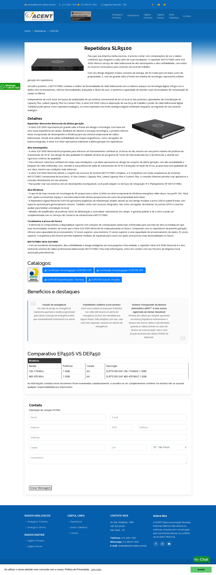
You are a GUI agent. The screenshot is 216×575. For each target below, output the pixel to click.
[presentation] (52, 476)
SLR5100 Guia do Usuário (104, 279)
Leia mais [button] (96, 569)
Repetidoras (133, 15)
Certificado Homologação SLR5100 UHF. (68, 270)
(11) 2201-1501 (68, 4)
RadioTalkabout (174, 16)
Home (28, 31)
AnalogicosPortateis (117, 16)
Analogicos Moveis (37, 527)
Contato (187, 16)
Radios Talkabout (78, 527)
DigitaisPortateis (148, 16)
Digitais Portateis (36, 541)
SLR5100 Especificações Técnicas (64, 279)
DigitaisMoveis (160, 16)
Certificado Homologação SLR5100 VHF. (120, 270)
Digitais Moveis (35, 546)
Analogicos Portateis (38, 522)
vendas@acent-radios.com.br (41, 4)
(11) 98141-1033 (87, 4)
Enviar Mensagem (40, 488)
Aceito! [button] (201, 569)
